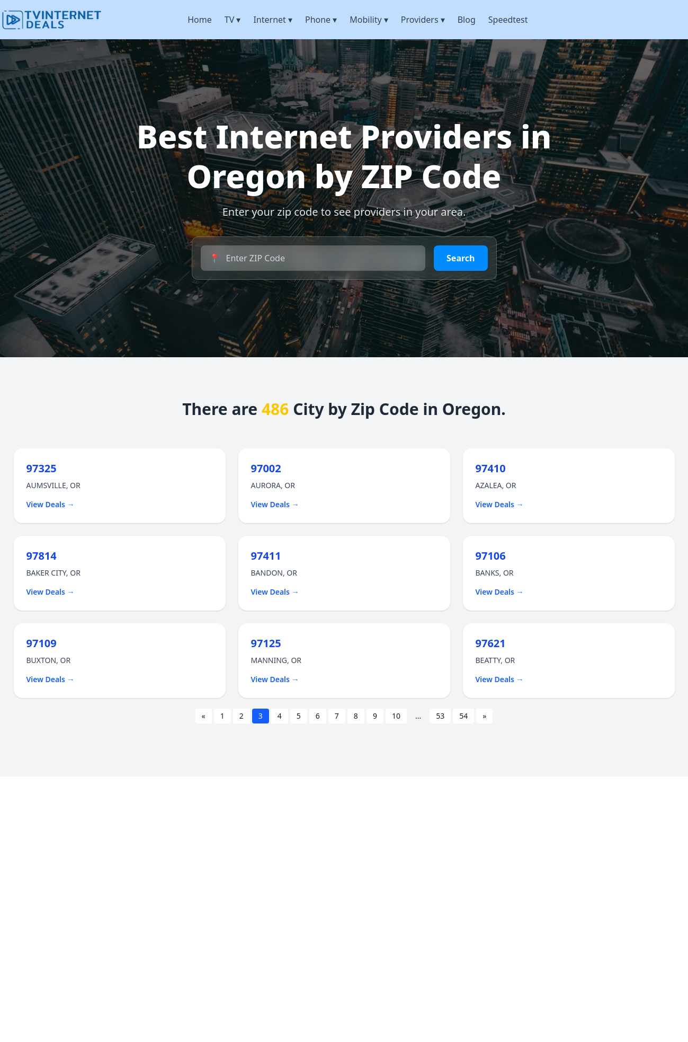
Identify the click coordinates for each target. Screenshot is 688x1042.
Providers (423, 19)
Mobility (369, 19)
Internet (272, 19)
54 (463, 716)
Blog (467, 19)
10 (396, 716)
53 (440, 716)
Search (460, 258)
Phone (321, 19)
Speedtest (508, 19)
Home (199, 19)
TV (233, 19)
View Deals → (50, 504)
